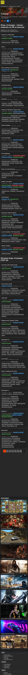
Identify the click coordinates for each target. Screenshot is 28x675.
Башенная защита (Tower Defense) (12, 480)
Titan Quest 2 (5, 185)
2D (2, 167)
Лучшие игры (7, 621)
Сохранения (7, 634)
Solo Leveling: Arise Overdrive (10, 65)
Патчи (5, 659)
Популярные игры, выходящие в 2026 (9, 31)
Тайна (16, 180)
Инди (19, 97)
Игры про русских (7, 510)
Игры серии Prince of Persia (10, 540)
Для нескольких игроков (20, 56)
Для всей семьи (17, 155)
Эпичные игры (6, 570)
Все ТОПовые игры (12, 30)
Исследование (22, 112)
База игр (6, 624)
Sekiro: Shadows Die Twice (9, 348)
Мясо (12, 42)
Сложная (11, 59)
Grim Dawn (4, 336)
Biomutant (4, 399)
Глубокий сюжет (12, 54)
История (16, 59)
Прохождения (7, 631)
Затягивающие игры (8, 555)
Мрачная (23, 211)
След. (23, 418)
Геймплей (6, 651)
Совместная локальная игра (10, 525)
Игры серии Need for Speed (10, 600)
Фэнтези (12, 56)
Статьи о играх (7, 640)
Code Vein (4, 280)
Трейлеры (6, 650)
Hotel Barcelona (6, 80)
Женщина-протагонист (16, 52)
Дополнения (7, 658)
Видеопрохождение (8, 652)
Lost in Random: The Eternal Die (10, 217)
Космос (8, 262)
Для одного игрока (6, 42)
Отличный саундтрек (14, 290)
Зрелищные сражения (20, 378)
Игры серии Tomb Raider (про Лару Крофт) (12, 584)
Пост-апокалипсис (14, 288)
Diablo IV (4, 382)
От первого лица (14, 124)
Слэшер (18, 6)
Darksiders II (5, 365)
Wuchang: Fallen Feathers (8, 200)
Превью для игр (8, 642)
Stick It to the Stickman (8, 161)
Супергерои (4, 141)
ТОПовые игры (14, 40)
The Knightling (5, 145)
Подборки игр (12, 6)
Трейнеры (6, 633)
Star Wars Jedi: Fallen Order (9, 250)
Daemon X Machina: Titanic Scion (11, 104)
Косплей (6, 665)
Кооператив (4, 57)
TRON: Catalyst (5, 231)
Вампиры (15, 296)
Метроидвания (16, 88)
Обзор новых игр (8, 641)
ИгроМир (6, 666)
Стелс (15, 311)
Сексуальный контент (6, 408)
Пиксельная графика (16, 98)
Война (3, 313)
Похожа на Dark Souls (6, 61)
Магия (14, 313)
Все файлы (6, 657)
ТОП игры (6, 625)
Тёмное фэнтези (5, 59)
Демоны (23, 126)
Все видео (6, 648)
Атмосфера (19, 54)
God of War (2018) (6, 267)
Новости (6, 639)
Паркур (13, 378)
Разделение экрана (7, 615)
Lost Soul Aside (5, 130)
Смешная (12, 167)
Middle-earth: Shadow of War (10, 301)
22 (20, 418)
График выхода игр (8, 623)
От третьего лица (5, 56)
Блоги (5, 664)
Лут (18, 115)
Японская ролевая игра (17, 61)
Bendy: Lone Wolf (6, 171)
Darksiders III (5, 318)
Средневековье (5, 156)
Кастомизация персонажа (13, 57)
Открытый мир (5, 54)
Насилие (16, 42)
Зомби (23, 98)
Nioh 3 (3, 46)
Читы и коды (7, 632)
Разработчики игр (8, 626)
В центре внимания (8, 644)
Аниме (9, 76)
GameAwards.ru (4, 6)
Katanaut (4, 94)
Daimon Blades (5, 120)
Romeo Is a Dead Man (7, 34)
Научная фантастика (6, 112)
